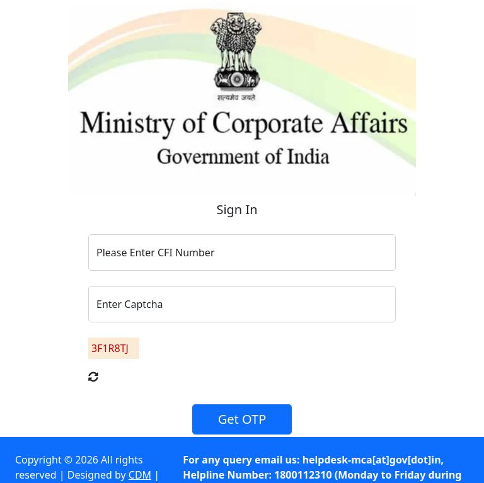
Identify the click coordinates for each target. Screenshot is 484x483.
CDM (140, 475)
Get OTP (242, 419)
